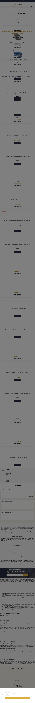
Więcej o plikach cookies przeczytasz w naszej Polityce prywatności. (12, 695)
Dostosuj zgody (18, 697)
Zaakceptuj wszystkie (25, 697)
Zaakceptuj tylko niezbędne (10, 697)
